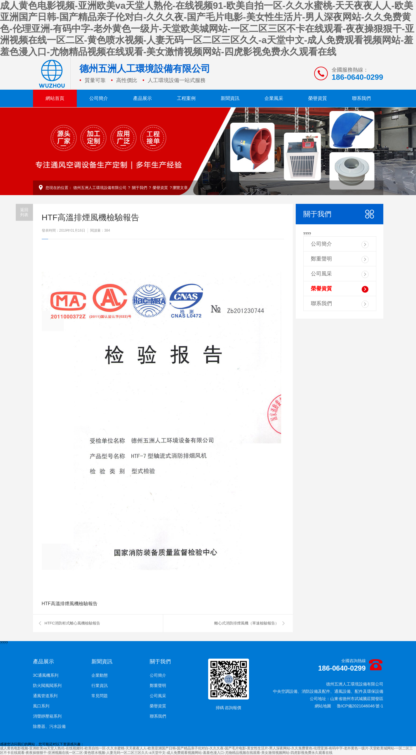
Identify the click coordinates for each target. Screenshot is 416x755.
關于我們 (139, 187)
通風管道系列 (45, 695)
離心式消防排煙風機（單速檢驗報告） (246, 623)
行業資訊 (99, 685)
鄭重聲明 (340, 259)
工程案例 (186, 98)
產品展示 (142, 98)
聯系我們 (361, 98)
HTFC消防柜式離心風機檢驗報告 (72, 623)
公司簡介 (98, 98)
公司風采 (340, 274)
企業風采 (273, 98)
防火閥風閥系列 (47, 685)
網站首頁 (55, 98)
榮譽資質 (317, 98)
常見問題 (99, 695)
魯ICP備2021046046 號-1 (360, 706)
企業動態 (99, 675)
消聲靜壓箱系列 (47, 716)
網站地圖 (323, 706)
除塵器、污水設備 (49, 726)
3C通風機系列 (46, 675)
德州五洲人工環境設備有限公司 (99, 187)
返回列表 (24, 212)
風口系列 (41, 706)
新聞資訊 (230, 98)
